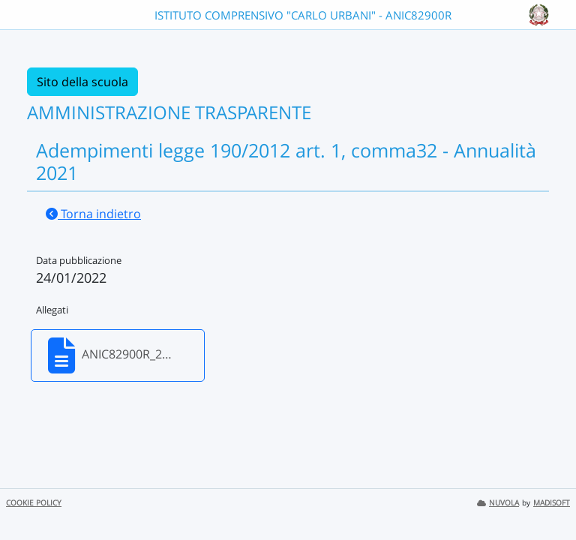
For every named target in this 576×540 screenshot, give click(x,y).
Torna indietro (93, 214)
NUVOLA (498, 503)
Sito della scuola (82, 82)
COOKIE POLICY (34, 503)
